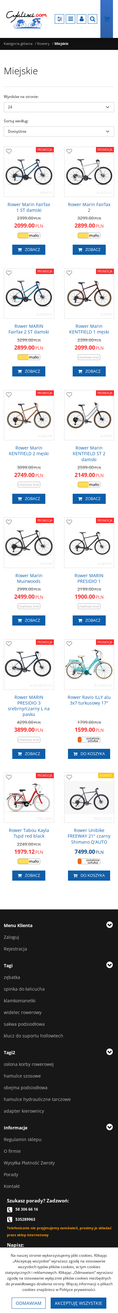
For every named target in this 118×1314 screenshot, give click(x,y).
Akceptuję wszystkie (78, 1303)
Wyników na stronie (21, 96)
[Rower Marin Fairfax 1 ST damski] (29, 207)
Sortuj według (16, 121)
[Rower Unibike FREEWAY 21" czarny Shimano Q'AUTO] (89, 836)
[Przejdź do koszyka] (106, 19)
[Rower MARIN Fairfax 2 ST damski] (29, 329)
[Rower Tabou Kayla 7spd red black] (29, 833)
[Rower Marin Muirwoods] (29, 578)
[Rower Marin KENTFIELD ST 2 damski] (89, 453)
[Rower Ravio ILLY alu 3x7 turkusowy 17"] (89, 700)
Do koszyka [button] (89, 754)
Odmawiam (29, 1303)
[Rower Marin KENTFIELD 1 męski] (89, 329)
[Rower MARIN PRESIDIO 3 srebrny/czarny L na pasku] (29, 706)
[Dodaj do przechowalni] (9, 151)
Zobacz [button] (29, 250)
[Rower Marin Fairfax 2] (89, 207)
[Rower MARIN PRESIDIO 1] (89, 578)
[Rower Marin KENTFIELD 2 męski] (29, 450)
